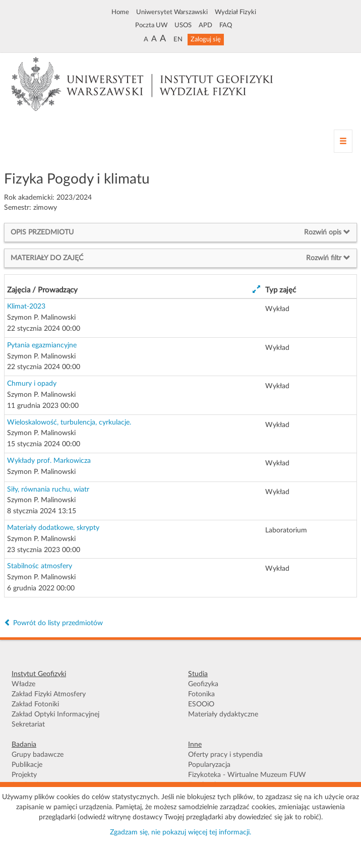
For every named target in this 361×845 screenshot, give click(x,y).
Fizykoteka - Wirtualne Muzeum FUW (247, 774)
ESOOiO (201, 704)
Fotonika (201, 694)
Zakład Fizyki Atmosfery (49, 694)
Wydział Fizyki (235, 12)
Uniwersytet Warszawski (172, 12)
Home (120, 12)
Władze (23, 684)
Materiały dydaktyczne (223, 714)
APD (205, 25)
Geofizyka (203, 684)
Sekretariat (28, 724)
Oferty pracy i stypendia (225, 754)
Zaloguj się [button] (206, 39)
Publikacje (27, 764)
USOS (183, 25)
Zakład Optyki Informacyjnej (55, 714)
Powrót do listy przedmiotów (53, 623)
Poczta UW (151, 25)
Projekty (24, 774)
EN (178, 39)
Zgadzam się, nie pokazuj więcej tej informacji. (180, 832)
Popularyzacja (209, 764)
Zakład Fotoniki (35, 704)
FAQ (225, 25)
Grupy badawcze (38, 754)
